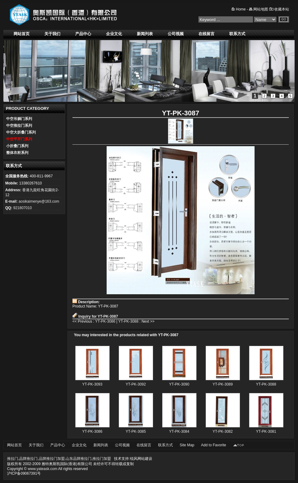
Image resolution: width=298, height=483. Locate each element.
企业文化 (114, 33)
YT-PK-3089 (223, 384)
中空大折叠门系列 (21, 132)
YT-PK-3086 (105, 321)
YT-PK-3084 (179, 431)
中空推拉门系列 (19, 125)
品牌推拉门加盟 (52, 458)
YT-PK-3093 (92, 384)
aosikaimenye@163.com (38, 201)
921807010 (22, 208)
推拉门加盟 (101, 458)
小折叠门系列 (17, 146)
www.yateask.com (42, 469)
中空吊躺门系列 (19, 119)
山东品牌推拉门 (79, 458)
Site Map (187, 445)
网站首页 (22, 33)
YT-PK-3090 (179, 384)
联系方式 (237, 33)
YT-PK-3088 (128, 321)
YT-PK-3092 (136, 384)
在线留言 (206, 33)
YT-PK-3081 (266, 431)
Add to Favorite (213, 445)
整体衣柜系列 (17, 153)
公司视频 (176, 33)
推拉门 (12, 458)
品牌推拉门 (28, 458)
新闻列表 (145, 33)
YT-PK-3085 (136, 431)
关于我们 (52, 33)
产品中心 (83, 33)
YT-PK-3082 (223, 431)
